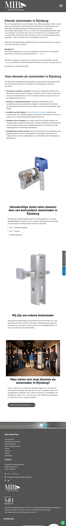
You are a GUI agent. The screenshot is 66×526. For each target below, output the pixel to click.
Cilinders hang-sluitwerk (12, 442)
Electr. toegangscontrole (13, 446)
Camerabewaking (10, 444)
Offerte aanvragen (64, 258)
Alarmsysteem (9, 439)
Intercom (7, 451)
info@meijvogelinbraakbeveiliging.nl (18, 477)
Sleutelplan (8, 456)
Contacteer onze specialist (20, 405)
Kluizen (7, 453)
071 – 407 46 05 (12, 474)
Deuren (7, 449)
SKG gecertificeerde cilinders (35, 112)
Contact (64, 271)
